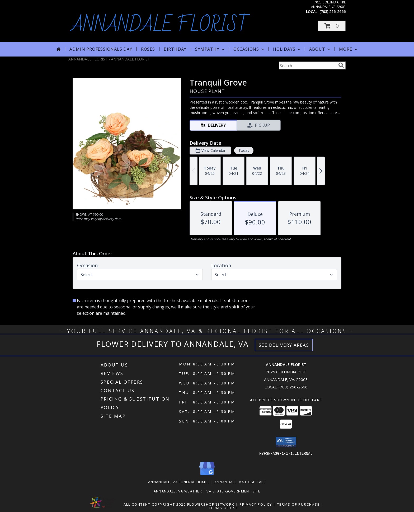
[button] (332, 26)
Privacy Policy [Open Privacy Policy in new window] (255, 504)
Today (243, 150)
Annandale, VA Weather (178, 490)
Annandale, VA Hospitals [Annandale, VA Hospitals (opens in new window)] (240, 481)
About (320, 49)
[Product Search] (307, 65)
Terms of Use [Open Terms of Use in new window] (223, 507)
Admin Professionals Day (100, 49)
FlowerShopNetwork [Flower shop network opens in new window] (210, 504)
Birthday (175, 49)
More (348, 49)
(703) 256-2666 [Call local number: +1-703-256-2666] (332, 11)
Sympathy (210, 49)
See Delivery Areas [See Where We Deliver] (284, 345)
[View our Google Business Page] (207, 475)
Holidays (287, 49)
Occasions (249, 49)
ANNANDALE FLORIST (160, 25)
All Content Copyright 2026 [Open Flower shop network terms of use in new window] (155, 504)
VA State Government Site (233, 490)
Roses (148, 49)
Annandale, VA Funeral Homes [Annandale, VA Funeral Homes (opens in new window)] (179, 481)
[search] (341, 65)
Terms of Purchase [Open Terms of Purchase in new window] (298, 504)
